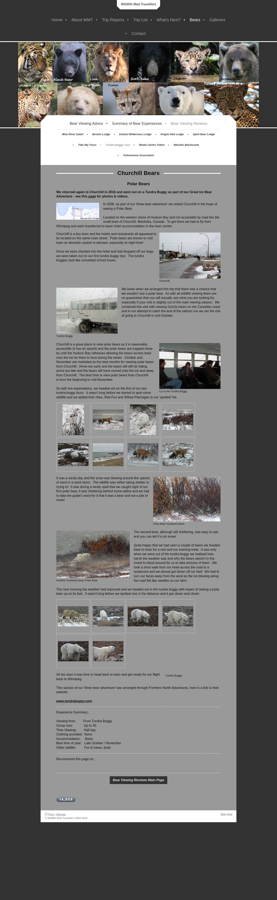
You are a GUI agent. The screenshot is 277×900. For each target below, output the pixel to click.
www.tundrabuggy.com (74, 701)
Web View (226, 814)
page (92, 196)
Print (49, 814)
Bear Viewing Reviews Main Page (138, 780)
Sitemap (61, 814)
